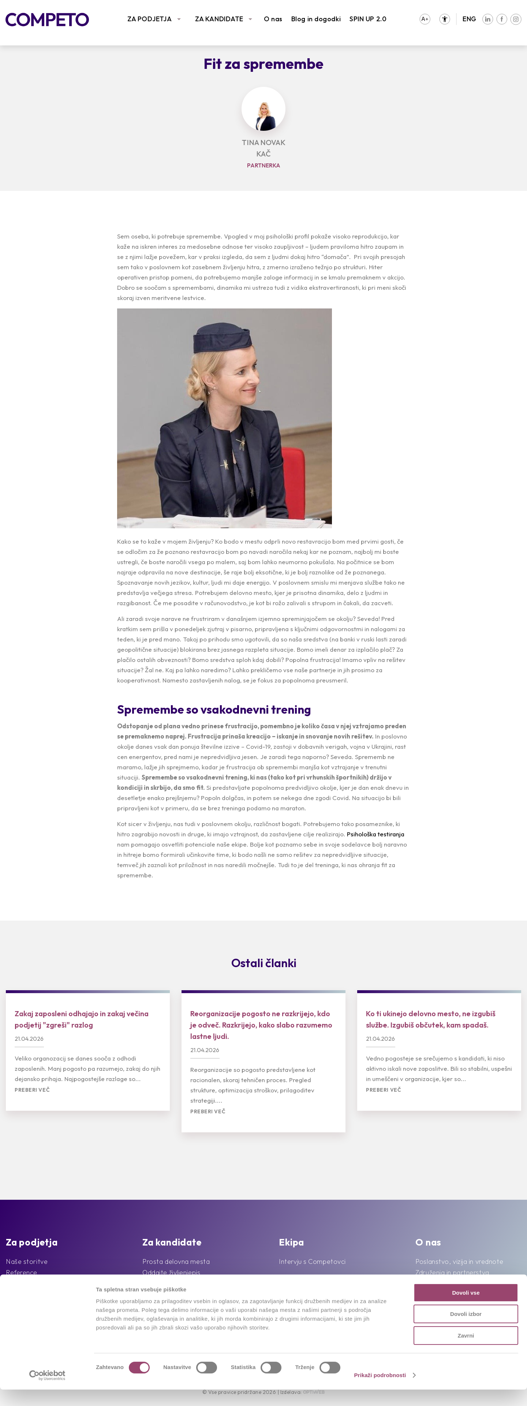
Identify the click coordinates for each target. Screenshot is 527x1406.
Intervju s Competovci (312, 1261)
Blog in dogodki (316, 19)
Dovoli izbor (466, 1331)
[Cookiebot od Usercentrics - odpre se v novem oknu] (47, 1391)
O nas (273, 19)
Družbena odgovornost (451, 1283)
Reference (21, 1272)
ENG (469, 19)
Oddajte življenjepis (171, 1272)
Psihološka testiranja (375, 834)
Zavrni (465, 1352)
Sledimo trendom (32, 1283)
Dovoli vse (465, 1309)
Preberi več (32, 1090)
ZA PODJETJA (149, 19)
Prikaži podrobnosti (380, 1391)
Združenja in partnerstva (452, 1272)
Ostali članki (263, 962)
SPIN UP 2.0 (368, 19)
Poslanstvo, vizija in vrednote (459, 1261)
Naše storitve (27, 1261)
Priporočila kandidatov (176, 1283)
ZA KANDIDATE (219, 19)
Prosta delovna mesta (176, 1261)
